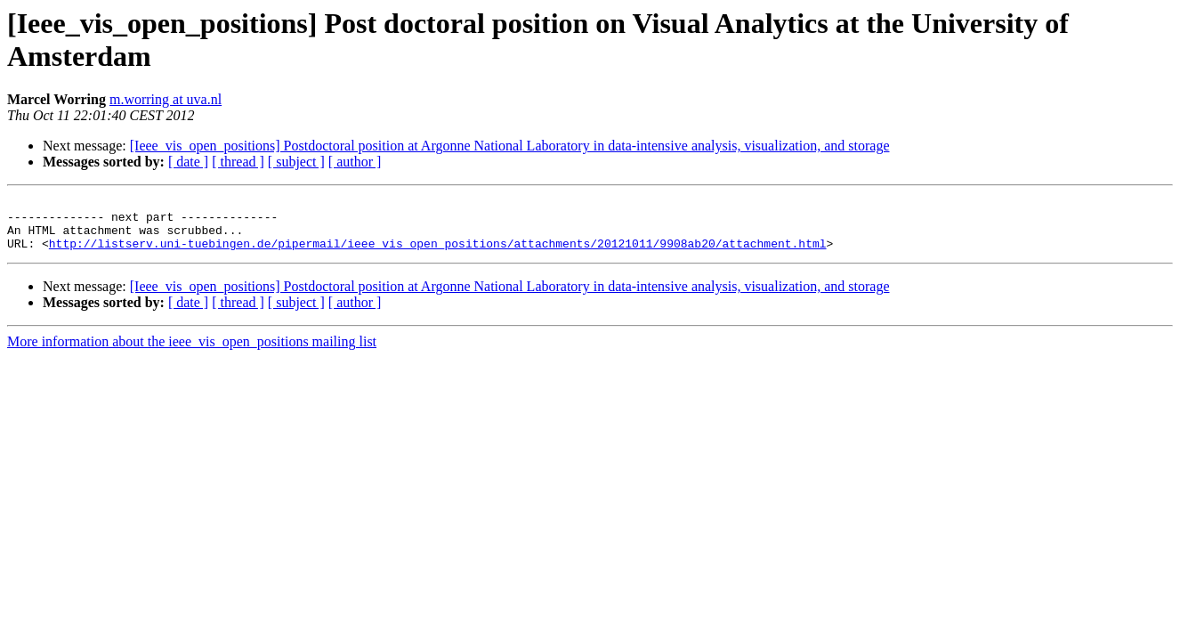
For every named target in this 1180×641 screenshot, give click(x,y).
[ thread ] (238, 161)
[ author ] (355, 161)
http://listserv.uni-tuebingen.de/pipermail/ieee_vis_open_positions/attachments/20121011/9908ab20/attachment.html (438, 254)
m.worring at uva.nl (165, 99)
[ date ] (188, 161)
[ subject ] (296, 161)
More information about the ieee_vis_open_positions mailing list (191, 352)
